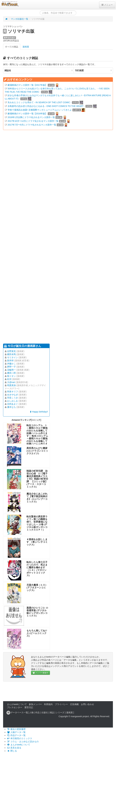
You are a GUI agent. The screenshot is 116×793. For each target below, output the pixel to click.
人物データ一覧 (16, 732)
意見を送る (14, 747)
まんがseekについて (17, 704)
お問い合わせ (87, 704)
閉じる (12, 751)
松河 (9, 379)
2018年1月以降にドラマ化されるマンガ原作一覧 (31, 117)
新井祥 (10, 360)
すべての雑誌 (11, 46)
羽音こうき (12, 397)
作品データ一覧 (16, 735)
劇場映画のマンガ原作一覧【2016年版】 (27, 113)
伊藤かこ (11, 363)
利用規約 (48, 704)
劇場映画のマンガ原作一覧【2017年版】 (27, 85)
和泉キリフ (12, 391)
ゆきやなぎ (12, 394)
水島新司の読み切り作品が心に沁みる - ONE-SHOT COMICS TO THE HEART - (46, 106)
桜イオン (11, 376)
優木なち (11, 407)
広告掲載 (74, 704)
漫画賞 (25, 46)
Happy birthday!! (39, 411)
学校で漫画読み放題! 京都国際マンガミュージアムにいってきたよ (40, 110)
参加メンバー (35, 704)
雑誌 (52, 712)
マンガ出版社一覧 (19, 19)
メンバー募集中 (40, 673)
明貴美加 (11, 385)
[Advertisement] (34, 236)
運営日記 (28, 707)
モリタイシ (12, 357)
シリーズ (60, 712)
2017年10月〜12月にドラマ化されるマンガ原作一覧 (33, 121)
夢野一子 (11, 366)
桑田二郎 (11, 373)
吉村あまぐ (12, 404)
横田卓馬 (11, 354)
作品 (37, 712)
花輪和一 (11, 370)
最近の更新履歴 (16, 729)
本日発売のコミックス (19, 738)
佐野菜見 (11, 351)
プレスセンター (14, 707)
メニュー (107, 5)
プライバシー (61, 704)
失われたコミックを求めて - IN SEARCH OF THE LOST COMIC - (39, 102)
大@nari (11, 382)
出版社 (44, 712)
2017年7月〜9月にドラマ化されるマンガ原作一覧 (32, 124)
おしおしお (12, 401)
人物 (31, 712)
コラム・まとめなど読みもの (23, 741)
